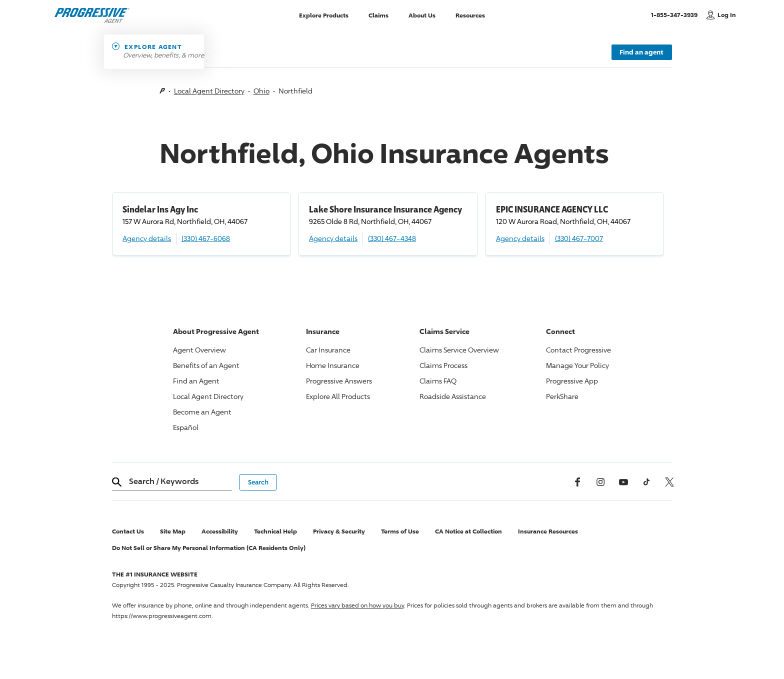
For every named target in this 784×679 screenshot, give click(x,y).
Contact (578, 350)
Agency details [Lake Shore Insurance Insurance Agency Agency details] (333, 238)
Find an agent (642, 52)
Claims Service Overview (459, 350)
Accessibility (220, 531)
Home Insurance (333, 365)
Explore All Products (338, 396)
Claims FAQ (438, 380)
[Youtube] (623, 482)
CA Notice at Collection (468, 531)
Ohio (262, 90)
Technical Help (275, 531)
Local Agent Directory (209, 90)
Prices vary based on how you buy (357, 605)
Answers (339, 380)
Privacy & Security (339, 531)
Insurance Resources (548, 531)
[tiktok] (646, 482)
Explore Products (323, 14)
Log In (727, 14)
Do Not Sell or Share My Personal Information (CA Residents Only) (209, 548)
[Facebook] (577, 482)
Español (185, 427)
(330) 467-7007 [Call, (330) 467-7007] (579, 238)
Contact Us (128, 531)
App (572, 380)
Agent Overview (199, 350)
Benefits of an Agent (206, 365)
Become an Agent (202, 412)
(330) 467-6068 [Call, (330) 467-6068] (206, 238)
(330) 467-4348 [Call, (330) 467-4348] (392, 238)
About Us (422, 14)
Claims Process (444, 365)
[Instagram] (600, 482)
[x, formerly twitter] (669, 482)
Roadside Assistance (453, 396)
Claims (378, 14)
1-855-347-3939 (676, 14)
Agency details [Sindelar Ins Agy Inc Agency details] (146, 238)
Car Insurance (328, 350)
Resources (470, 14)
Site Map (173, 531)
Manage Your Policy (577, 365)
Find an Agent (196, 380)
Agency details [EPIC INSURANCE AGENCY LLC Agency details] (520, 238)
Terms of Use (400, 531)
